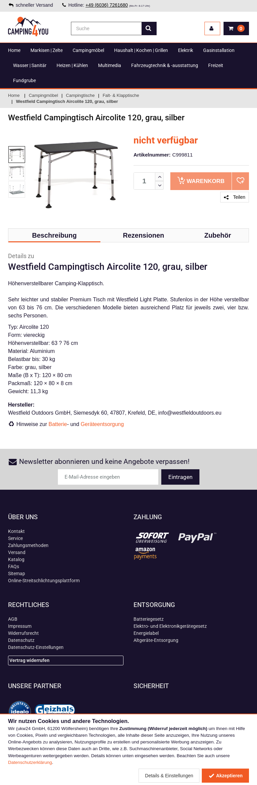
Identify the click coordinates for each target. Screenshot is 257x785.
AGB (12, 619)
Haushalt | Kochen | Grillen (141, 50)
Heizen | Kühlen (72, 65)
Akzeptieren (225, 775)
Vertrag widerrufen (29, 660)
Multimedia (109, 65)
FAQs (13, 566)
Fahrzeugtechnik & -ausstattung (164, 65)
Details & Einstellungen (169, 775)
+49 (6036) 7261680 (107, 5)
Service (15, 538)
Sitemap (16, 573)
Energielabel (146, 633)
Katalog (16, 559)
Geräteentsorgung (102, 424)
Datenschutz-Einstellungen (36, 647)
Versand (16, 552)
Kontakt (16, 531)
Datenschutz (21, 640)
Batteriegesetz (149, 619)
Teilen (234, 197)
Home (14, 50)
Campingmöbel (88, 50)
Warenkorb (201, 180)
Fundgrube (24, 80)
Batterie (58, 424)
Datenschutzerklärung (30, 762)
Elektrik (185, 50)
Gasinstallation (219, 50)
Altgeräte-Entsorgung (156, 640)
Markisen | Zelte (46, 50)
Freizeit (215, 65)
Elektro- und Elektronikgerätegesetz (170, 626)
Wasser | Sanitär (30, 65)
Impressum (19, 626)
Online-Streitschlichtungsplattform (44, 580)
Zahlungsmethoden (28, 545)
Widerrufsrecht (23, 633)
